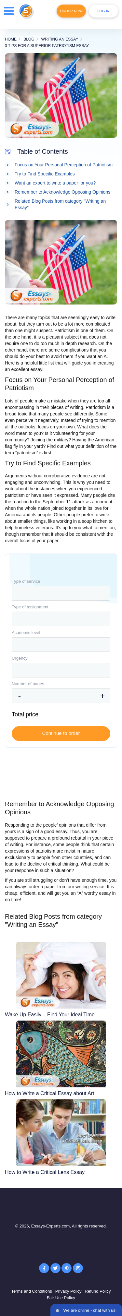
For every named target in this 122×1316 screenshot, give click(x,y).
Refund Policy (98, 1291)
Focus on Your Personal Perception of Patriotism (64, 164)
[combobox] (61, 593)
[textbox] (61, 593)
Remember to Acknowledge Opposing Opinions (62, 192)
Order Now (71, 11)
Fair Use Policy (61, 1297)
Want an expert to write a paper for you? (55, 182)
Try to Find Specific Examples (45, 173)
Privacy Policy (68, 1291)
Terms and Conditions (31, 1291)
